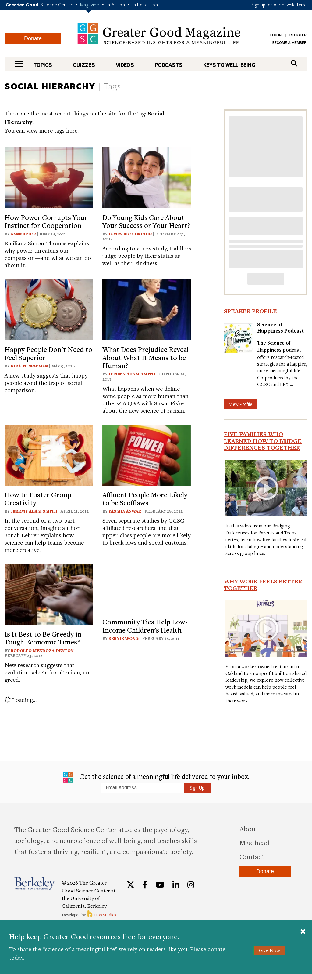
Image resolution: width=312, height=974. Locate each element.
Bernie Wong (123, 638)
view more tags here (52, 130)
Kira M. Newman (29, 366)
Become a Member (289, 43)
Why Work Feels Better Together (263, 584)
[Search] (294, 63)
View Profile (240, 404)
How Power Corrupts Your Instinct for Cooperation (46, 221)
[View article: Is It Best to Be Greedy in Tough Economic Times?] (49, 593)
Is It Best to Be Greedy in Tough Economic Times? (43, 637)
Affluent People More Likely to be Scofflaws (144, 498)
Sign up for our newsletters (278, 5)
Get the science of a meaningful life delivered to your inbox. (156, 777)
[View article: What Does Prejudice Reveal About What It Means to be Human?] (146, 309)
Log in (276, 35)
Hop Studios (101, 914)
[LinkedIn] (175, 885)
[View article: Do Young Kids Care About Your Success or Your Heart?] (146, 177)
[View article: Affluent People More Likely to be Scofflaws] (146, 454)
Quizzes (84, 65)
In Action (115, 5)
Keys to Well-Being (229, 65)
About (248, 828)
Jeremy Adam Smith (131, 374)
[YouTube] (160, 885)
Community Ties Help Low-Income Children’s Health (145, 625)
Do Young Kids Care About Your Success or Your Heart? (146, 221)
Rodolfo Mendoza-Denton (42, 650)
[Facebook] (145, 885)
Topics (42, 65)
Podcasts (169, 65)
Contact (251, 856)
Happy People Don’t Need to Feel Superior (48, 353)
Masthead (254, 842)
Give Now (269, 950)
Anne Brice (23, 234)
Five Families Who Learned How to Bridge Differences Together (263, 440)
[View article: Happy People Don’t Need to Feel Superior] (49, 309)
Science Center (57, 5)
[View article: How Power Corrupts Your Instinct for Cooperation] (49, 177)
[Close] (303, 932)
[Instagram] (190, 885)
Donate (33, 38)
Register (298, 35)
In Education (145, 5)
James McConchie (130, 234)
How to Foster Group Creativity (38, 498)
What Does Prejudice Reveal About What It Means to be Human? (145, 357)
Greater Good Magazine (158, 33)
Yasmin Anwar (124, 511)
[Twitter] (130, 885)
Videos (125, 65)
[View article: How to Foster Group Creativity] (49, 454)
